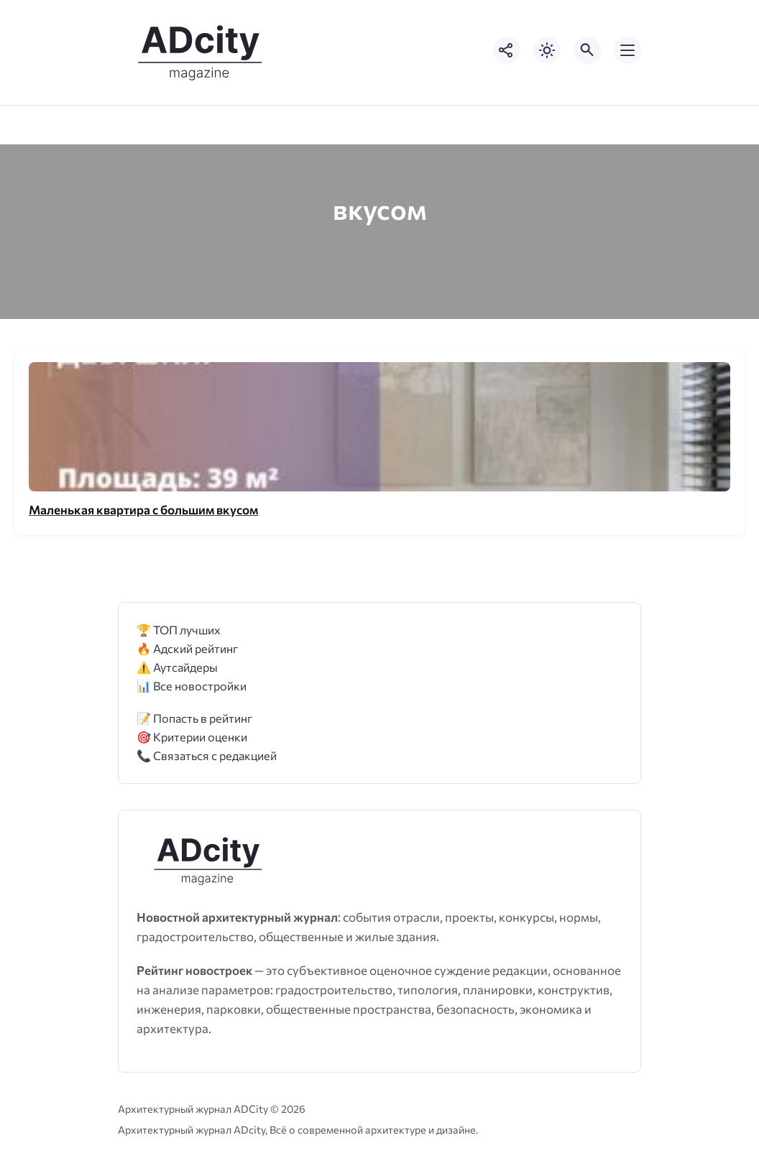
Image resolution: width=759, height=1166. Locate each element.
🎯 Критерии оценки (192, 737)
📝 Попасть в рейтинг (194, 718)
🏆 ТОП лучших (179, 630)
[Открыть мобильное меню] (627, 50)
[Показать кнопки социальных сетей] (506, 50)
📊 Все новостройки (192, 686)
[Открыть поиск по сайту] (587, 50)
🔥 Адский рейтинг (187, 648)
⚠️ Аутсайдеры (177, 667)
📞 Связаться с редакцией (207, 755)
